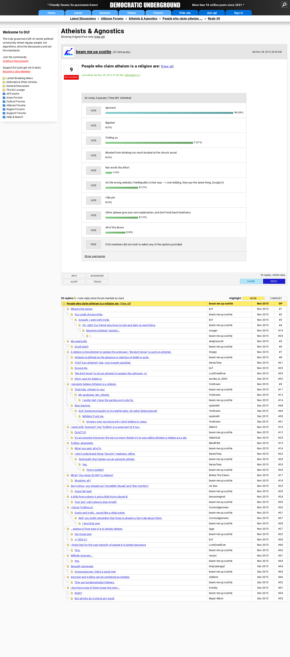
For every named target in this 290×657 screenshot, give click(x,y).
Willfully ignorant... (82, 555)
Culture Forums (15, 101)
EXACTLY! (80, 432)
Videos (131, 13)
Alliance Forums (112, 18)
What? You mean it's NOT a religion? (92, 475)
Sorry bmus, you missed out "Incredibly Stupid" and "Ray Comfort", (110, 485)
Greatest (105, 13)
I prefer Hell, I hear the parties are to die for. (108, 400)
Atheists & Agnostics (143, 18)
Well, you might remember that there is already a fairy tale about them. (120, 518)
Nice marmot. (83, 405)
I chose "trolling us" (82, 507)
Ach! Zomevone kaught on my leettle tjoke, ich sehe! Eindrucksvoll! (117, 410)
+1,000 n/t (81, 539)
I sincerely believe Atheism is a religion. (94, 384)
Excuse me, (81, 368)
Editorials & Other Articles (21, 82)
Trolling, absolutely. (82, 443)
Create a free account (15, 60)
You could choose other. (89, 314)
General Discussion (17, 85)
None (253, 298)
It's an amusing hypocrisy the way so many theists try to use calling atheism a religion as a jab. (131, 437)
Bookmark (97, 275)
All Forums (12, 93)
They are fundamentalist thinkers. (95, 582)
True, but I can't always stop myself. (96, 502)
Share (251, 281)
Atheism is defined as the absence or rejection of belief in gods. (112, 357)
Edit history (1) (132, 75)
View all (99, 36)
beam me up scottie (93, 52)
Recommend (71, 77)
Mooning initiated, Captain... (103, 330)
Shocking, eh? (83, 480)
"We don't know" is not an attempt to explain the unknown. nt (111, 373)
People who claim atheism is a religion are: (93, 303)
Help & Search (14, 116)
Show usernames (95, 256)
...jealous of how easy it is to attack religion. (97, 528)
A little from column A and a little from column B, (99, 496)
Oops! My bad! (83, 491)
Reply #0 (214, 18)
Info (74, 275)
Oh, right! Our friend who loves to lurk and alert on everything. (119, 325)
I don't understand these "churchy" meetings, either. (105, 453)
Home (51, 13)
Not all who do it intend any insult (94, 598)
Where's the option (81, 308)
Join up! (212, 13)
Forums (158, 13)
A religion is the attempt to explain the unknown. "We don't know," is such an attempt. (121, 351)
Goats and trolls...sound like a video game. (100, 512)
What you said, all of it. (88, 448)
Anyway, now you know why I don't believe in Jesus (116, 421)
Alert (74, 281)
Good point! (82, 346)
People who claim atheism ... (183, 18)
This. (77, 550)
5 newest (276, 298)
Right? (78, 593)
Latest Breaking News (19, 78)
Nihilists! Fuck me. (93, 416)
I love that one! (91, 523)
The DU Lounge (15, 89)
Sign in (238, 13)
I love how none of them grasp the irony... (95, 587)
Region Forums (15, 109)
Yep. (84, 464)
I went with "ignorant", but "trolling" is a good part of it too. (105, 426)
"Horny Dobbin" (95, 469)
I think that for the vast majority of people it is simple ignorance (108, 544)
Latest (78, 13)
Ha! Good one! (83, 534)
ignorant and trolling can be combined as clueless (100, 577)
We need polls (79, 341)
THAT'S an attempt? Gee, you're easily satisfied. (103, 362)
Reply (274, 281)
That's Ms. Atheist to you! (90, 389)
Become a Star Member (17, 71)
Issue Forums (14, 97)
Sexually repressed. (82, 566)
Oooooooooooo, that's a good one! (95, 571)
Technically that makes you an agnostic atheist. (106, 459)
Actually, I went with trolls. (94, 319)
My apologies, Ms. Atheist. (94, 394)
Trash (97, 281)
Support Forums (16, 113)
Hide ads (185, 13)
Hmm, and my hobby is (88, 378)
